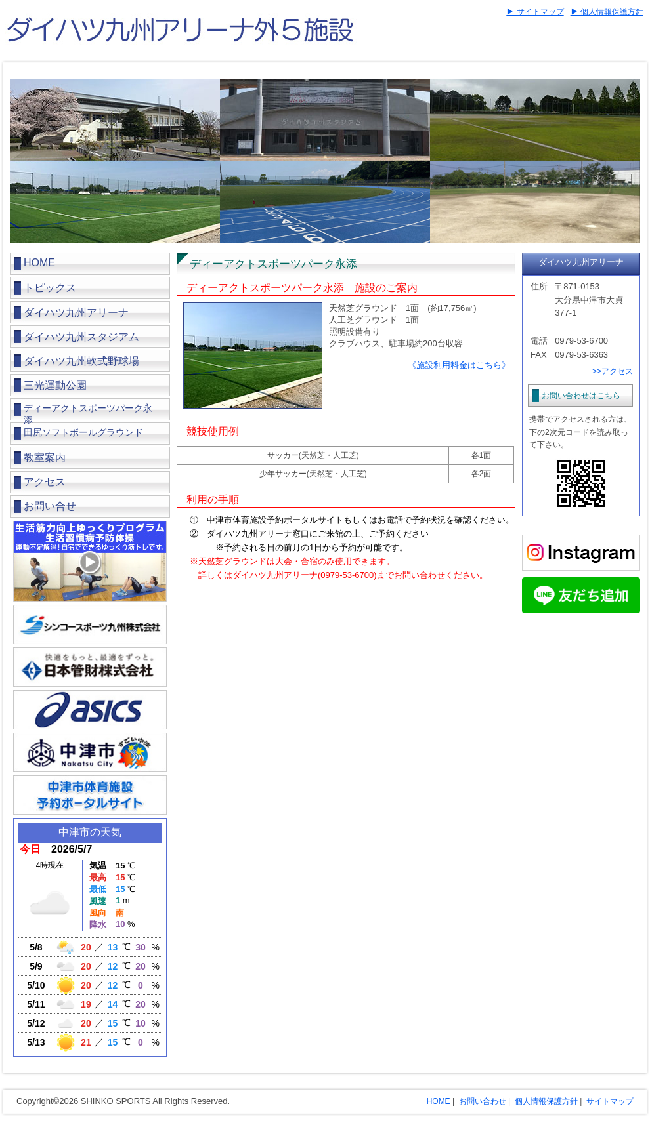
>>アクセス (612, 371)
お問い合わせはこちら (581, 395)
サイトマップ (610, 1101)
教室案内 (45, 457)
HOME (39, 262)
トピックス (50, 287)
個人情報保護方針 (546, 1101)
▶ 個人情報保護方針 (607, 11)
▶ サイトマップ (534, 11)
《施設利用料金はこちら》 (459, 365)
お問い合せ (50, 506)
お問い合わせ (482, 1101)
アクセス (45, 481)
